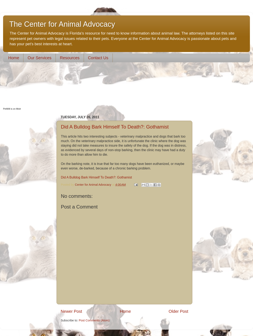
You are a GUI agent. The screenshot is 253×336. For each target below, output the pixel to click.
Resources (70, 58)
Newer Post (71, 311)
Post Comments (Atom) (94, 320)
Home (13, 58)
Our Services (39, 58)
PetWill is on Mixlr (12, 109)
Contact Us (98, 58)
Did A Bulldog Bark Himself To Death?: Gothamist (115, 127)
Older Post (178, 311)
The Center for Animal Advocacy (62, 24)
